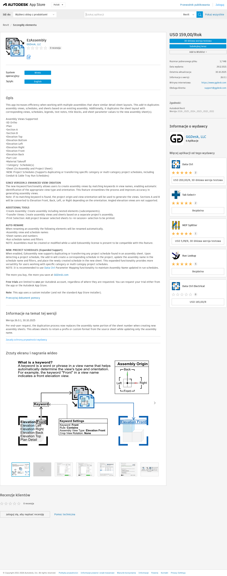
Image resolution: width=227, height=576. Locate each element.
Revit (6, 25)
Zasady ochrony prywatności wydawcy (26, 339)
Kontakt (164, 572)
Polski (58, 4)
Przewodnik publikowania (195, 5)
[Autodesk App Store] (24, 4)
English (37, 81)
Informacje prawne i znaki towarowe (97, 572)
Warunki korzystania (126, 572)
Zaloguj (220, 5)
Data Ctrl (49, 267)
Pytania (154, 572)
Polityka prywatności (68, 572)
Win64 (38, 72)
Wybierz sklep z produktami (31, 14)
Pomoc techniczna (64, 514)
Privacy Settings (178, 572)
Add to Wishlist (198, 51)
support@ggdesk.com (215, 87)
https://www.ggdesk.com (213, 82)
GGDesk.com (61, 275)
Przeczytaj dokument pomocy (23, 298)
